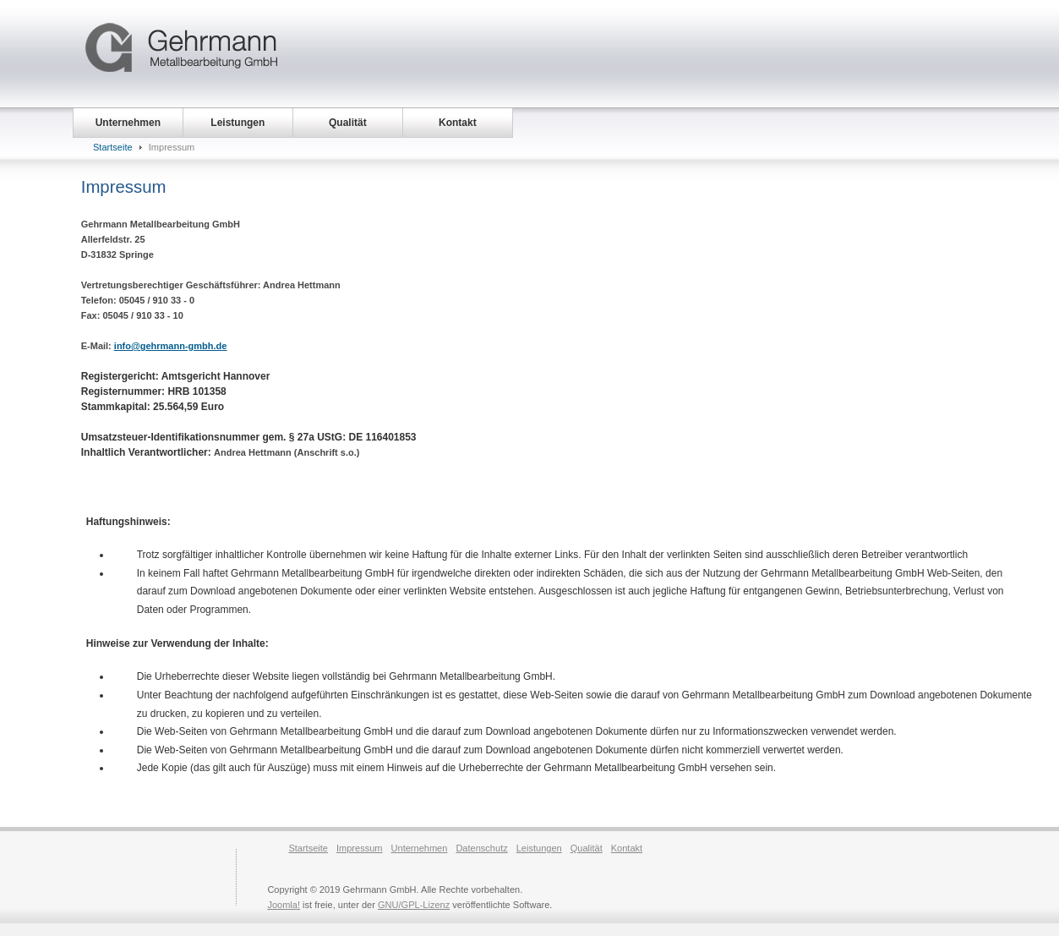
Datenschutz (481, 848)
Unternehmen (419, 848)
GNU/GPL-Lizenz (414, 905)
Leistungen (539, 848)
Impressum (359, 848)
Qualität (586, 848)
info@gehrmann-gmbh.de (170, 346)
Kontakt (626, 848)
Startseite (113, 147)
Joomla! (283, 905)
